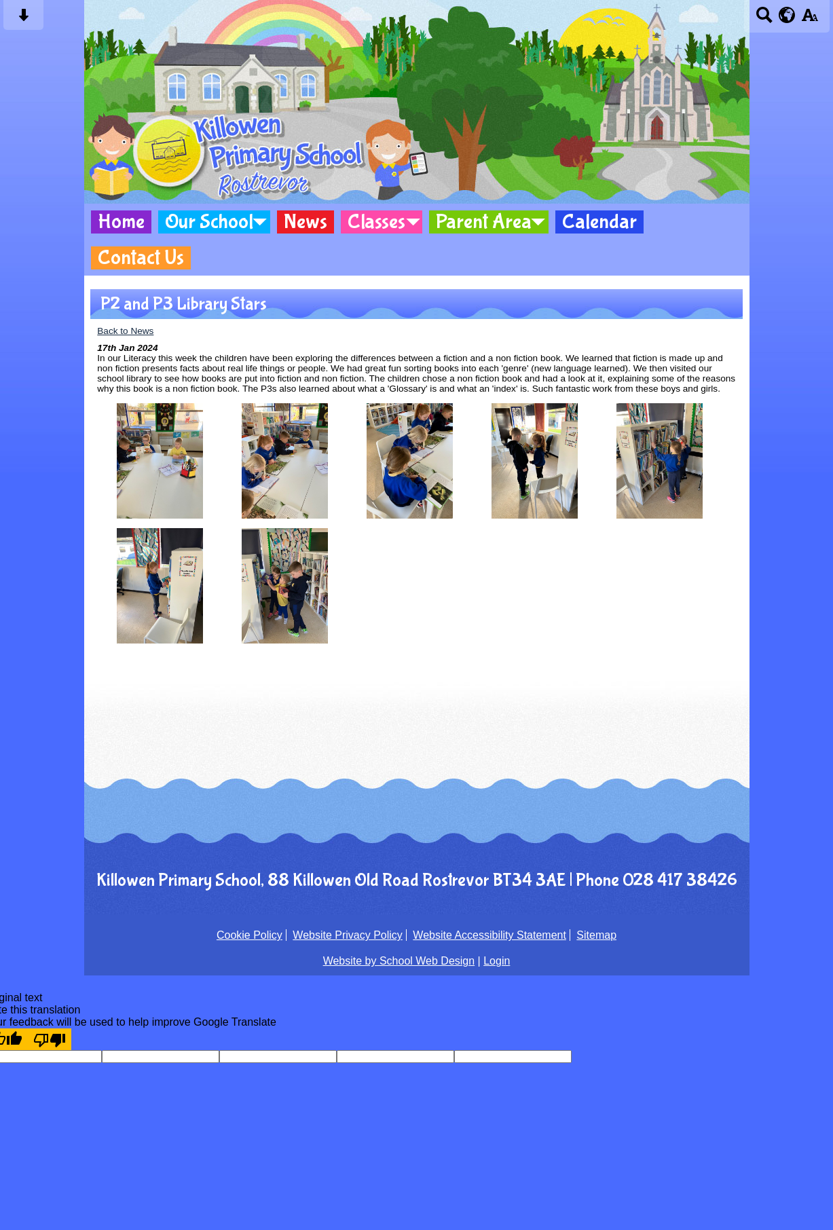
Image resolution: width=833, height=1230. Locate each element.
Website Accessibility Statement (489, 935)
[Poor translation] (49, 1039)
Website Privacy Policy (348, 935)
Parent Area (484, 222)
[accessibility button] (809, 19)
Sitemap (596, 935)
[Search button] (764, 19)
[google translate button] (787, 15)
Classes (376, 222)
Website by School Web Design (399, 961)
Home (121, 222)
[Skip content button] (23, 19)
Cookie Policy (249, 935)
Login (496, 961)
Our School (209, 222)
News (305, 222)
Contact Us (141, 257)
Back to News (125, 331)
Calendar (599, 222)
